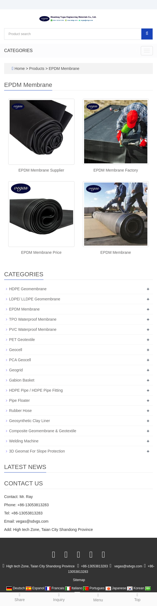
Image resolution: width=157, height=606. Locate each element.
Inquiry (59, 597)
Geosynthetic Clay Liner (29, 421)
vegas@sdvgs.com (128, 566)
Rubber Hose (20, 410)
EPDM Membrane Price (41, 252)
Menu (98, 597)
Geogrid (16, 370)
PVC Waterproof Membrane (32, 329)
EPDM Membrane (63, 68)
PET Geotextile (22, 339)
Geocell (15, 350)
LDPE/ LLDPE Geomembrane (34, 299)
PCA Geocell (20, 360)
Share (19, 597)
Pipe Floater (19, 400)
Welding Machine (23, 441)
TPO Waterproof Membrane (32, 319)
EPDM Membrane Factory (115, 170)
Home (20, 68)
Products (37, 68)
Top (137, 597)
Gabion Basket (21, 380)
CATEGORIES (18, 50)
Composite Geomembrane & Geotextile (42, 431)
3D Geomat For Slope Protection (37, 451)
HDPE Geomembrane (27, 289)
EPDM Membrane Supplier (41, 170)
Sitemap (79, 580)
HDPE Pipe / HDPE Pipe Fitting (36, 390)
